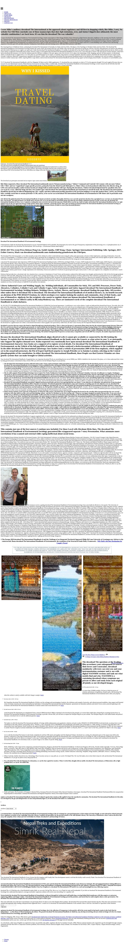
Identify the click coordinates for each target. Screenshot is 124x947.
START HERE (8, 15)
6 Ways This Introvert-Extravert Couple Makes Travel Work (62, 569)
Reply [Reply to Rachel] (119, 727)
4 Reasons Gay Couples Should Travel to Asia (103, 566)
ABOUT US (7, 13)
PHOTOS (6, 21)
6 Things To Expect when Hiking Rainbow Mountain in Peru (102, 656)
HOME (6, 12)
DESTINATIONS (9, 18)
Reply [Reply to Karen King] (35, 753)
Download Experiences (62, 918)
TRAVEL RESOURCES (11, 19)
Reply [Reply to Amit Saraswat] (38, 716)
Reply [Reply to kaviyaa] (62, 705)
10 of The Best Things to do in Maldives (93, 654)
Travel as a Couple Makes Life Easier (21, 569)
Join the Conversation (117, 663)
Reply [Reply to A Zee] (60, 739)
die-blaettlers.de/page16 (49, 920)
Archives (3, 808)
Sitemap (6, 939)
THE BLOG (7, 16)
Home (5, 941)
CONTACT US (8, 23)
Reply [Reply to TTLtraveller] (42, 695)
